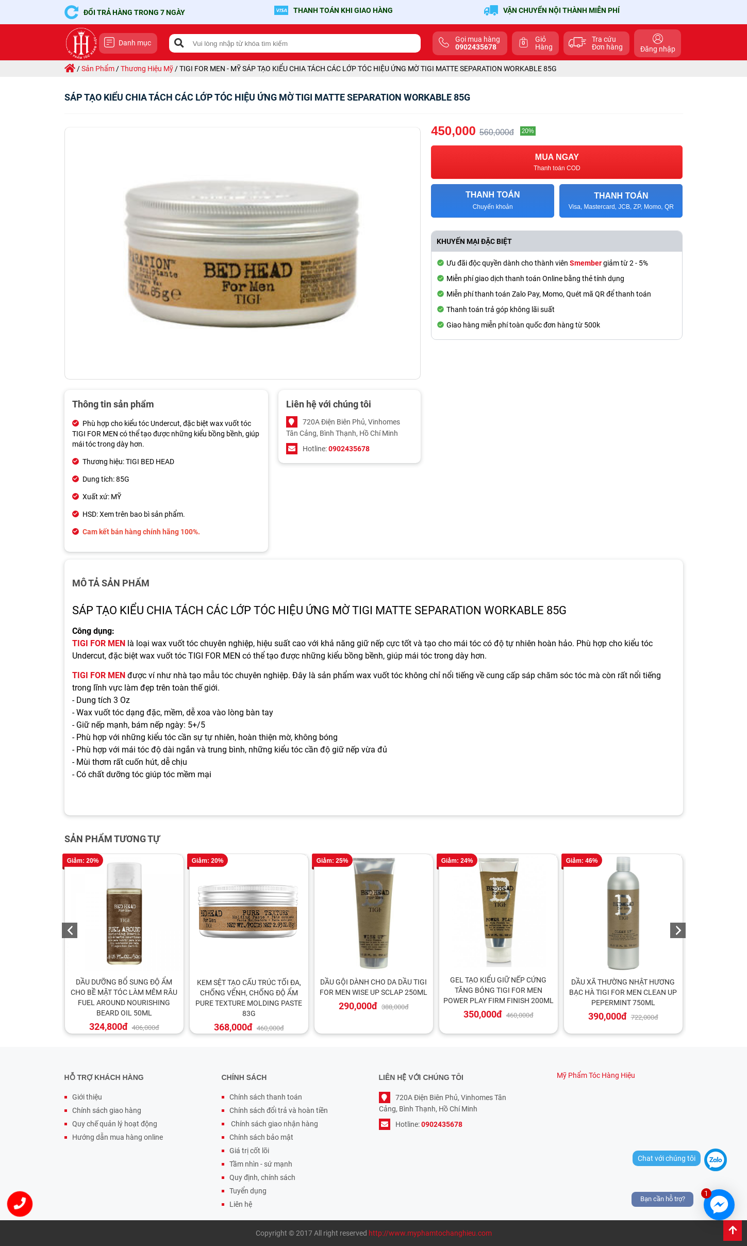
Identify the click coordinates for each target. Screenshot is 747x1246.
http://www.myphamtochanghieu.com (430, 1233)
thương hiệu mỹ (147, 68)
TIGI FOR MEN (98, 643)
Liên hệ (240, 1204)
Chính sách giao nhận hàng (273, 1124)
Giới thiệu (87, 1097)
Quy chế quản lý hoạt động (114, 1124)
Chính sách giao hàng (106, 1110)
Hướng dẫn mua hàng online (117, 1137)
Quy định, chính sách (262, 1177)
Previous (69, 930)
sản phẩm (97, 68)
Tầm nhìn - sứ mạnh (260, 1164)
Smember (586, 263)
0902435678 (349, 449)
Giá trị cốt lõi (249, 1150)
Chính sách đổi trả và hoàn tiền (278, 1110)
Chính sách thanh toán (265, 1097)
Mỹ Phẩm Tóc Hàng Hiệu (596, 1075)
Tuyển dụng (248, 1191)
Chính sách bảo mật (261, 1137)
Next (678, 930)
